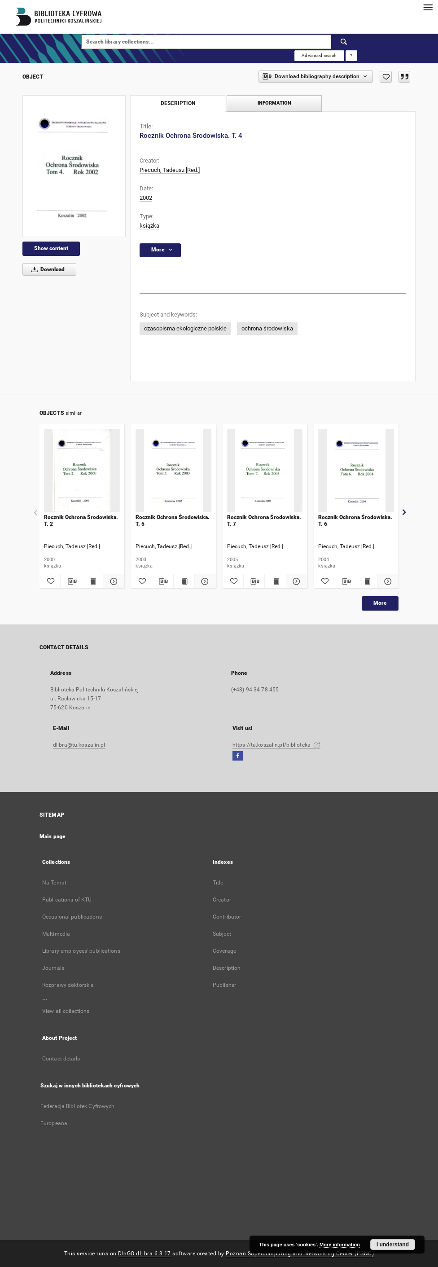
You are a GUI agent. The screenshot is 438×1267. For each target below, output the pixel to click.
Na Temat (54, 883)
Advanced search (319, 55)
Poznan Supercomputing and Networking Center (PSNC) (300, 1253)
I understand (393, 1244)
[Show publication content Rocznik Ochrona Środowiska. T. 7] (275, 581)
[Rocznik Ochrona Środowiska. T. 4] (74, 166)
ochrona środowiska (267, 328)
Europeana (53, 1123)
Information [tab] (274, 103)
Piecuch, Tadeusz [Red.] (170, 170)
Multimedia (56, 934)
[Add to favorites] (386, 77)
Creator (222, 900)
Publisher (224, 985)
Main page (52, 836)
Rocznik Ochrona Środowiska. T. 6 (355, 520)
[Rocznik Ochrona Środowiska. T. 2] (81, 470)
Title (218, 883)
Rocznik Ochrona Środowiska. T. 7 (264, 520)
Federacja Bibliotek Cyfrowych (77, 1106)
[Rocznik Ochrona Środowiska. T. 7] (265, 470)
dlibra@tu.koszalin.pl (79, 745)
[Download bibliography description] (71, 581)
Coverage (224, 951)
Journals (53, 968)
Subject (222, 934)
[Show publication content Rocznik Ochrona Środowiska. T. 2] (92, 581)
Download (46, 269)
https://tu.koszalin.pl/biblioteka (276, 745)
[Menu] (428, 7)
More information (340, 1244)
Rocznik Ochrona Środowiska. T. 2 (81, 520)
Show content (51, 248)
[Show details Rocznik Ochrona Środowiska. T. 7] (295, 581)
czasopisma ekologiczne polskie (185, 328)
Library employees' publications (81, 951)
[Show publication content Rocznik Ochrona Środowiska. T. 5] (184, 581)
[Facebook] (237, 756)
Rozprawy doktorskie (67, 985)
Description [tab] (178, 103)
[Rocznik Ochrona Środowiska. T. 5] (173, 470)
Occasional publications (72, 917)
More (380, 603)
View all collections (65, 1011)
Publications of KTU (67, 900)
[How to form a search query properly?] (351, 55)
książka (149, 225)
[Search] (344, 42)
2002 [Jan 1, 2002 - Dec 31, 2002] (146, 197)
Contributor (227, 917)
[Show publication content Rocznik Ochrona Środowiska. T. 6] (366, 581)
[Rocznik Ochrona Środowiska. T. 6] (356, 470)
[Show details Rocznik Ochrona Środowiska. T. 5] (203, 581)
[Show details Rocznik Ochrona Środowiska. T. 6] (387, 581)
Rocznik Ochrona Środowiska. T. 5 (173, 520)
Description (227, 968)
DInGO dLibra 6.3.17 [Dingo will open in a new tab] (144, 1253)
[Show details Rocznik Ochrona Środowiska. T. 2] (112, 581)
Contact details (61, 1059)
